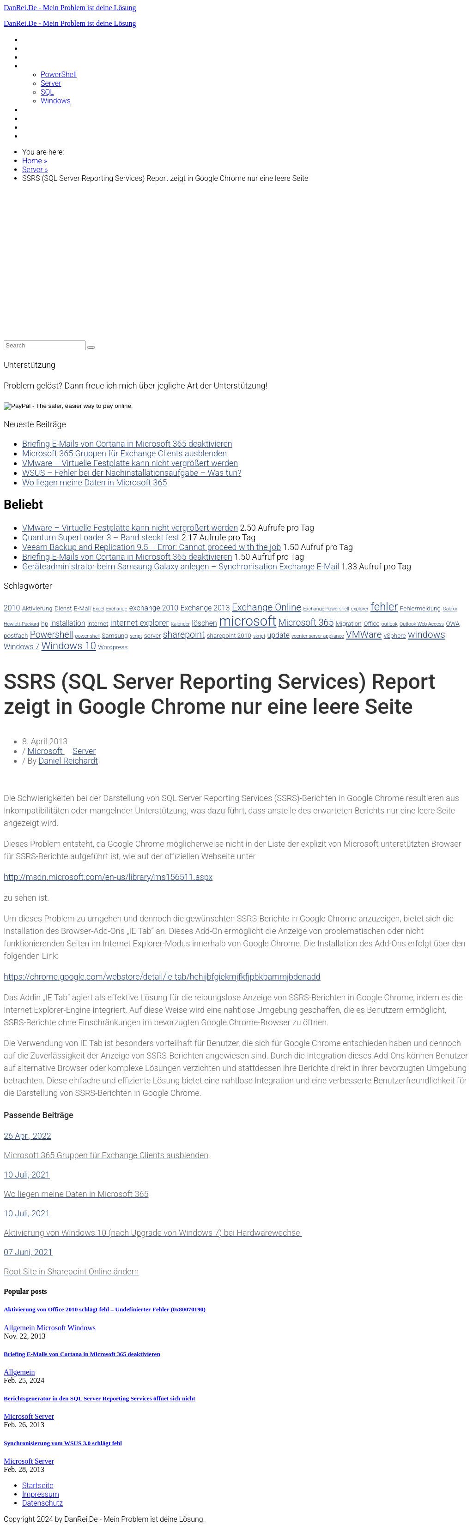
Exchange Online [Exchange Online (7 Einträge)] (266, 607)
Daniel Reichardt (68, 761)
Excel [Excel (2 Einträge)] (98, 609)
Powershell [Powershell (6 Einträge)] (51, 634)
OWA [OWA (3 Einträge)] (452, 623)
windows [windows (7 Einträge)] (426, 634)
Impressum (40, 1494)
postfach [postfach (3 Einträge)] (16, 635)
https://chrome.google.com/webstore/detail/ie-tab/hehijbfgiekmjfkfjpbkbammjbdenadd (162, 976)
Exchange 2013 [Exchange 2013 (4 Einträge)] (205, 608)
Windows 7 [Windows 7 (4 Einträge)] (21, 646)
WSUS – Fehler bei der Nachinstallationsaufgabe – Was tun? (131, 473)
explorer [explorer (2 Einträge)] (360, 609)
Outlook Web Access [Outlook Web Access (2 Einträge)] (422, 624)
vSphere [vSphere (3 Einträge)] (395, 635)
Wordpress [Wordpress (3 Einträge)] (112, 647)
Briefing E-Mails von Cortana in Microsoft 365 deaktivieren (127, 444)
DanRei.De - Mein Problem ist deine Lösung (70, 8)
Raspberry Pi (42, 109)
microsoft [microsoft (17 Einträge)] (247, 621)
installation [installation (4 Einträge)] (67, 623)
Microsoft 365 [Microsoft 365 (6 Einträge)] (306, 622)
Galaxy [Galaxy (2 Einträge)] (450, 609)
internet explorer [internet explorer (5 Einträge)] (139, 623)
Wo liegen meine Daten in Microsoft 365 (94, 482)
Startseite (38, 1485)
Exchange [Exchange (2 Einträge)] (116, 609)
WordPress (40, 136)
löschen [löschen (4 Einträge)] (204, 623)
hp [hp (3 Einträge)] (44, 623)
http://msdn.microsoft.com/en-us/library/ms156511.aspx (108, 877)
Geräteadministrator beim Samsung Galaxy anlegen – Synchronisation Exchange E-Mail (180, 566)
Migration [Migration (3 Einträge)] (349, 623)
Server (51, 83)
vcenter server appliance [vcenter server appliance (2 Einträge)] (317, 636)
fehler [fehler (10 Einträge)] (384, 606)
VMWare (36, 127)
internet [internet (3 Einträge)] (97, 623)
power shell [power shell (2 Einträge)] (87, 636)
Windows (56, 100)
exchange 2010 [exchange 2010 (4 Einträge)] (153, 608)
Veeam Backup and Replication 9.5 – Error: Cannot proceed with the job (151, 547)
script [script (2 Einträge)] (136, 636)
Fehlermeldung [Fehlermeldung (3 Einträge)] (420, 608)
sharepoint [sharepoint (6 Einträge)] (184, 634)
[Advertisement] (236, 270)
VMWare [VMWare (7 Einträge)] (364, 634)
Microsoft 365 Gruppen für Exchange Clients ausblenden (124, 453)
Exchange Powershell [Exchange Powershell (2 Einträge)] (326, 609)
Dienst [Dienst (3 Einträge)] (63, 608)
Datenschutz (42, 1503)
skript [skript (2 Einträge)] (259, 636)
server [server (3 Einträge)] (152, 635)
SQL (47, 92)
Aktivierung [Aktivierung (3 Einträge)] (37, 608)
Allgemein (38, 39)
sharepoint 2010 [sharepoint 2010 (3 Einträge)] (229, 635)
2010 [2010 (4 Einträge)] (12, 608)
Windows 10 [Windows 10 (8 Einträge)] (69, 646)
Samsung (37, 118)
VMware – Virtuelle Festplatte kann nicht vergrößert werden (130, 463)
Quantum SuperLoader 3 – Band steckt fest (100, 537)
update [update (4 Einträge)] (278, 635)
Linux (30, 57)
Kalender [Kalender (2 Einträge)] (180, 624)
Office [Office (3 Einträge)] (371, 623)
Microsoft (37, 65)
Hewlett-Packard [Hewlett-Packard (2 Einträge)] (21, 624)
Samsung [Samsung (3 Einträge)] (114, 635)
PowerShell (59, 74)
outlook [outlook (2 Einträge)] (390, 624)
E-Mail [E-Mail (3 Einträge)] (82, 608)
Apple (31, 48)
